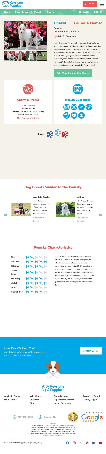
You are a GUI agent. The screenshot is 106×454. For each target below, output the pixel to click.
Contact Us (90, 350)
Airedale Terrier (41, 197)
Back (84, 12)
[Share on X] (57, 132)
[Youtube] (100, 442)
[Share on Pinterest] (65, 134)
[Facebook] (67, 442)
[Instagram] (74, 442)
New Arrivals (10, 399)
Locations (34, 399)
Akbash (81, 197)
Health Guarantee (62, 403)
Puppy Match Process (64, 399)
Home (7, 12)
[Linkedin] (93, 442)
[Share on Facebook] (50, 134)
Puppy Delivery (61, 396)
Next (97, 12)
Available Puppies (12, 396)
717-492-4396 (23, 417)
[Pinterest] (87, 442)
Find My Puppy (90, 399)
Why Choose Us (37, 396)
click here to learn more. (56, 435)
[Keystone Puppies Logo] (53, 388)
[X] (81, 442)
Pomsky (38, 12)
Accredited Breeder (92, 396)
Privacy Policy (36, 442)
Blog (32, 403)
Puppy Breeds (22, 12)
